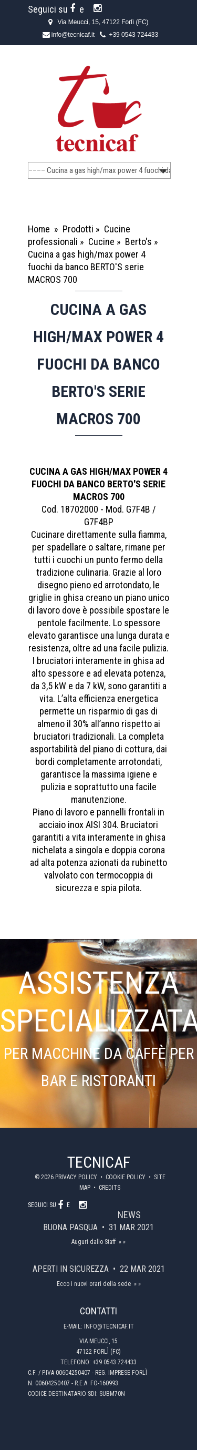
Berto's (138, 241)
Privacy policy (77, 1177)
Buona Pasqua (71, 1227)
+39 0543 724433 (133, 34)
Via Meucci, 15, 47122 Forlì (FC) (102, 22)
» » (122, 1241)
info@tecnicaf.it (73, 34)
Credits (109, 1187)
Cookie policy (126, 1177)
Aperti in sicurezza (72, 1269)
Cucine (101, 241)
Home (39, 228)
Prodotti (78, 228)
